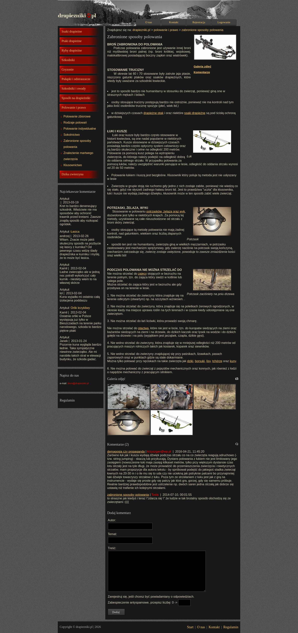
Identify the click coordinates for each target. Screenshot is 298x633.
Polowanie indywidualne (79, 128)
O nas (148, 22)
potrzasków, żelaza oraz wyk (165, 211)
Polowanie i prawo (74, 107)
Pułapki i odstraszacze (76, 79)
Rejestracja (199, 22)
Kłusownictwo (72, 165)
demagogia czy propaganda (126, 451)
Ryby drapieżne (72, 50)
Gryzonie (68, 69)
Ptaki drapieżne (72, 41)
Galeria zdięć (202, 66)
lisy (208, 361)
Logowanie (223, 22)
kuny (233, 361)
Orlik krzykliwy (80, 307)
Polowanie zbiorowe (76, 116)
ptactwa (143, 328)
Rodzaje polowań (75, 122)
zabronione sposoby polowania (202, 30)
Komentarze (202, 72)
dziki (190, 361)
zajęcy (142, 273)
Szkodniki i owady (74, 88)
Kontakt (173, 22)
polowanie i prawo (166, 30)
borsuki (200, 361)
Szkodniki (68, 60)
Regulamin (230, 627)
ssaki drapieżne (194, 113)
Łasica (75, 231)
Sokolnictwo (71, 134)
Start (190, 627)
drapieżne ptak (153, 113)
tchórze (217, 361)
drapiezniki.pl (141, 30)
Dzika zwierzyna (72, 174)
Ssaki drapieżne (72, 31)
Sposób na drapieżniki (76, 98)
